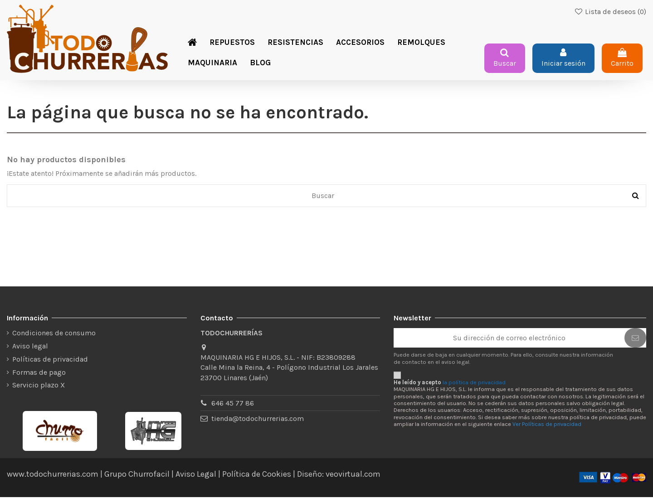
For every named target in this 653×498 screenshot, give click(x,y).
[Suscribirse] (635, 338)
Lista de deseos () (610, 12)
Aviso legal (30, 347)
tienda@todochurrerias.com (257, 419)
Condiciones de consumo (54, 333)
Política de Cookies (256, 475)
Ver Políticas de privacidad (546, 424)
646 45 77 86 (232, 404)
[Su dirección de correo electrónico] (509, 338)
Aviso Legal (195, 475)
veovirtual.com (353, 475)
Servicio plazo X (38, 386)
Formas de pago (39, 372)
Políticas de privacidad (50, 359)
